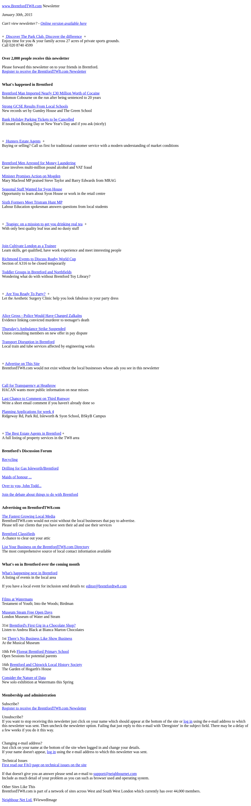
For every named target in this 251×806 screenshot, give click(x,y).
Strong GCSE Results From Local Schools (35, 106)
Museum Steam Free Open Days (27, 612)
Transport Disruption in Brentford (28, 342)
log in (188, 721)
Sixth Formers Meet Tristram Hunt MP (32, 202)
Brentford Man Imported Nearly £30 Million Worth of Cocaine (51, 93)
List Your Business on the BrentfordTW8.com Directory (45, 547)
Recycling (10, 460)
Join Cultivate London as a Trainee (29, 246)
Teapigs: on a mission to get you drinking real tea (43, 224)
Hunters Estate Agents (22, 141)
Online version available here (63, 23)
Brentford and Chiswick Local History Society (46, 665)
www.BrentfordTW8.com (22, 6)
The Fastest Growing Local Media (28, 516)
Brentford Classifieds (18, 534)
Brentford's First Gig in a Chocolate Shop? (42, 625)
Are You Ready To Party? (25, 294)
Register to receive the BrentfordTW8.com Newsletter (44, 71)
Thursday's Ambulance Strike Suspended (33, 329)
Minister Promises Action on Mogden (31, 176)
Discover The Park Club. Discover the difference (43, 36)
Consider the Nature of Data (24, 678)
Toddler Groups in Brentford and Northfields (37, 272)
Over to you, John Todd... (21, 486)
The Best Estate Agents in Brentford (33, 433)
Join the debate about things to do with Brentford (40, 494)
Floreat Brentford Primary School (42, 651)
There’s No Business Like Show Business (39, 638)
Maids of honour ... (17, 477)
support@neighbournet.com (115, 774)
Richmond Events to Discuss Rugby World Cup (39, 259)
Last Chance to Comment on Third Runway (36, 398)
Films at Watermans (17, 599)
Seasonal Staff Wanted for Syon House (32, 189)
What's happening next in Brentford (29, 573)
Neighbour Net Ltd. (17, 800)
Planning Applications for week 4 (28, 412)
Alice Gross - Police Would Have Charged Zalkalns (42, 316)
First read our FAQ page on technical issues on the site (44, 765)
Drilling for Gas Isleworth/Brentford (30, 468)
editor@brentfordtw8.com (106, 586)
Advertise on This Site (22, 364)
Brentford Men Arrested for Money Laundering (38, 163)
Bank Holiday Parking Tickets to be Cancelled (38, 119)
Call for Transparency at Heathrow (29, 385)
